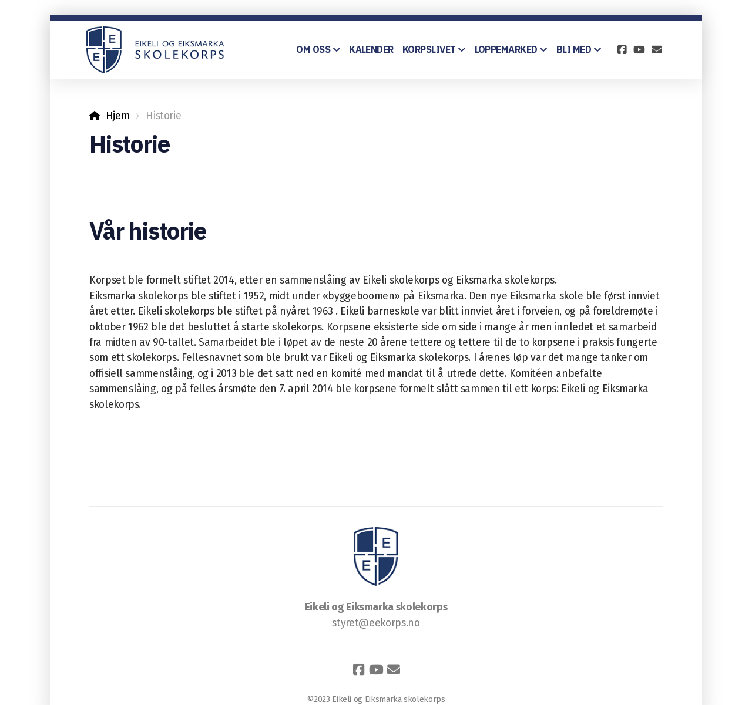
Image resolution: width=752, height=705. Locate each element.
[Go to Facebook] (621, 50)
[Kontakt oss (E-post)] (657, 50)
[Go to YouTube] (639, 50)
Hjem (118, 116)
